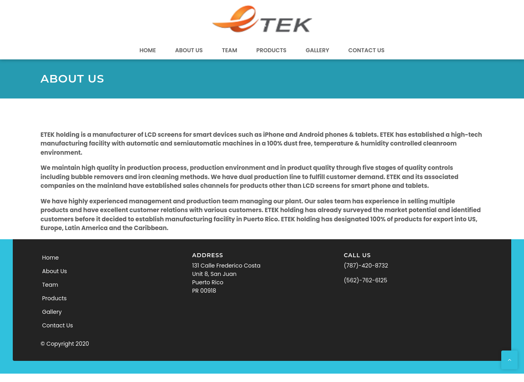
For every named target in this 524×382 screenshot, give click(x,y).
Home (148, 50)
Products (271, 50)
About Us (189, 50)
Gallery (317, 50)
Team (229, 50)
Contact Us (366, 50)
